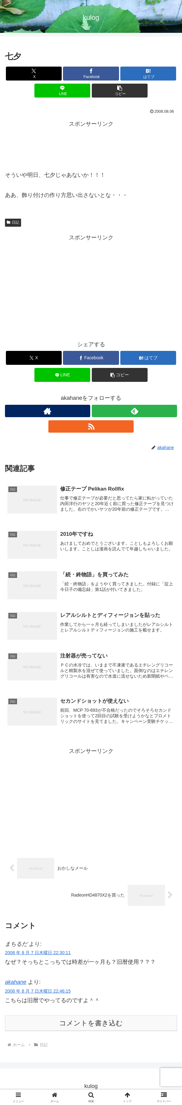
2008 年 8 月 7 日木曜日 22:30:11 (38, 953)
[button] (120, 91)
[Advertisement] (91, 144)
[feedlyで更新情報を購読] (134, 411)
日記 (13, 222)
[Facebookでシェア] (91, 74)
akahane (15, 983)
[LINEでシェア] (62, 91)
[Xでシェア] (34, 74)
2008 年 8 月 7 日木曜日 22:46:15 (38, 991)
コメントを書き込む (91, 1024)
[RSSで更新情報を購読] (91, 426)
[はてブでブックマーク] (148, 74)
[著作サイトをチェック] (47, 411)
